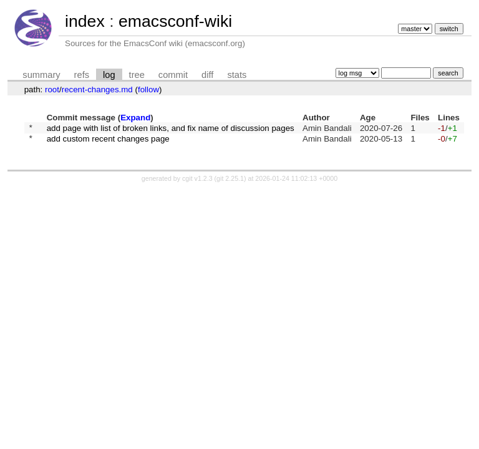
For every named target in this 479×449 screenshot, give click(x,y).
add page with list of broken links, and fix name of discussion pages (170, 128)
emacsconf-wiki (175, 21)
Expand (135, 117)
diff (207, 75)
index (85, 21)
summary (41, 75)
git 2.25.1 (230, 182)
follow (148, 89)
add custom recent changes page (108, 142)
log (109, 75)
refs (81, 75)
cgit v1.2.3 (197, 182)
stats (236, 75)
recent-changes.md (97, 89)
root (52, 89)
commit (173, 75)
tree (137, 75)
